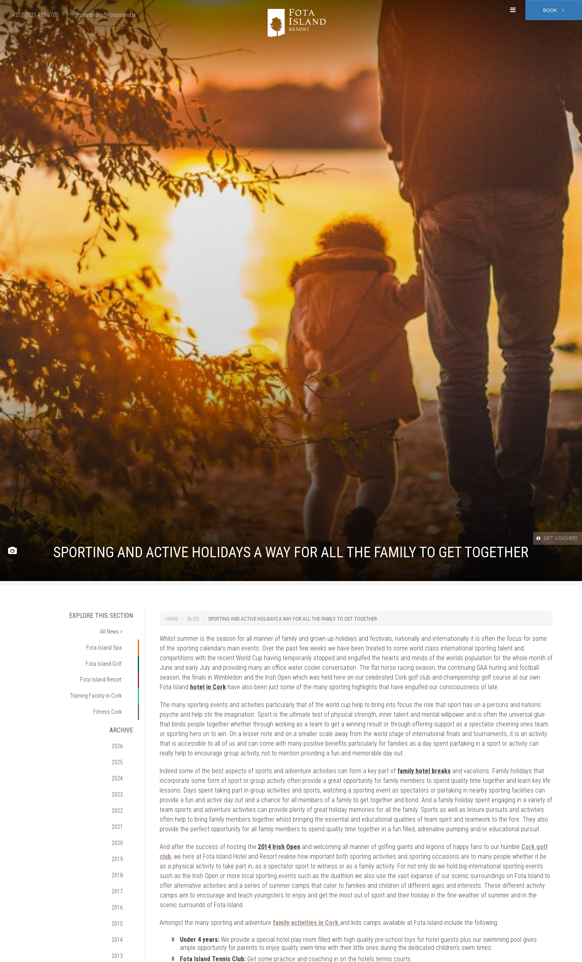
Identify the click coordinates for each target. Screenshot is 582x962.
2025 (123, 722)
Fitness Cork (112, 684)
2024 (123, 734)
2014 (123, 849)
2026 (123, 711)
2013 (123, 860)
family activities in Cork (306, 922)
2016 (123, 826)
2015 (123, 837)
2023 (123, 745)
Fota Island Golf (109, 650)
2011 (123, 883)
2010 (123, 894)
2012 (123, 872)
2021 (123, 768)
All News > (116, 627)
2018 (123, 803)
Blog (193, 619)
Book (553, 10)
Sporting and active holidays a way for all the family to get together (293, 619)
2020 (123, 780)
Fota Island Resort (106, 661)
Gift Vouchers (549, 538)
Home (172, 619)
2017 (123, 814)
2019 (123, 791)
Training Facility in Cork (100, 673)
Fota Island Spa (109, 638)
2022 (123, 757)
